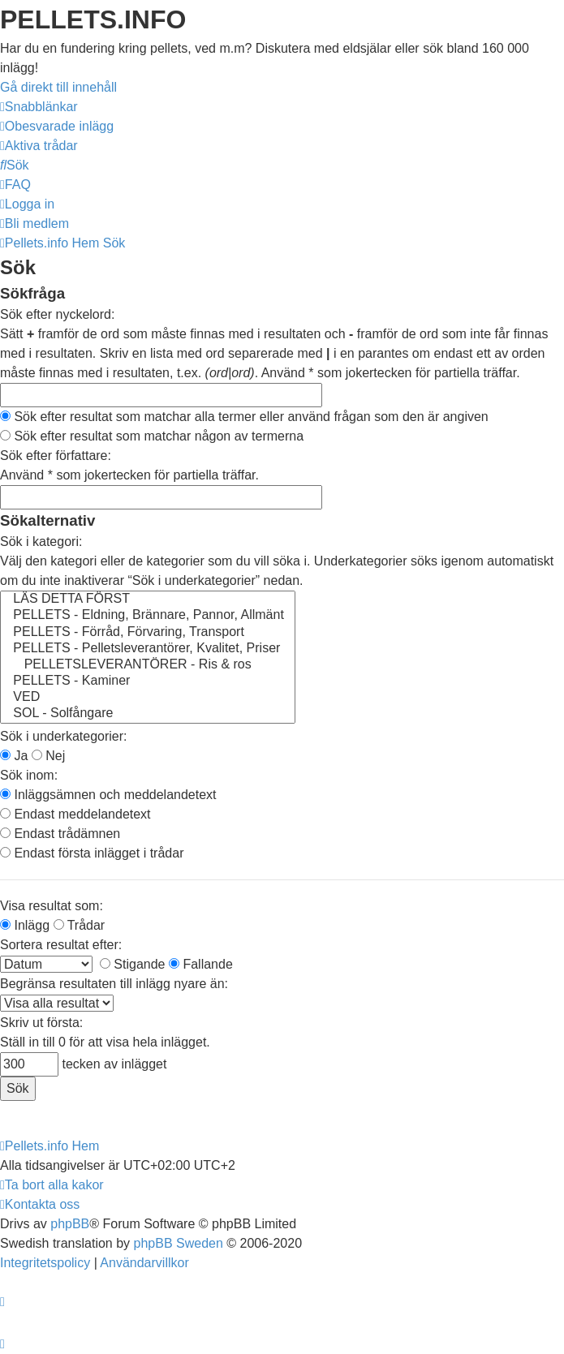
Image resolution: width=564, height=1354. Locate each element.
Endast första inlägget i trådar (91, 853)
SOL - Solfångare (148, 714)
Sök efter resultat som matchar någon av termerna (152, 436)
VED (148, 698)
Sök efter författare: (55, 455)
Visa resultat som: (51, 906)
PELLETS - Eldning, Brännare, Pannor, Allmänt (148, 616)
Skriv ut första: (41, 1022)
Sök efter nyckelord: (57, 314)
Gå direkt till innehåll (58, 87)
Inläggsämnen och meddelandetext (108, 795)
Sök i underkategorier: (63, 736)
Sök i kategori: (41, 541)
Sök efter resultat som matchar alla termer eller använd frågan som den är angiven (244, 416)
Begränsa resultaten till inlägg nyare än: (114, 984)
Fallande (201, 964)
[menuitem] (57, 126)
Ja (14, 756)
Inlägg (25, 925)
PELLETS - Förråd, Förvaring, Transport (148, 633)
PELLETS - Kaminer (148, 681)
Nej (48, 756)
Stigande (133, 964)
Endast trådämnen (60, 833)
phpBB (69, 1224)
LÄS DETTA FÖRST (148, 599)
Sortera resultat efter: (61, 945)
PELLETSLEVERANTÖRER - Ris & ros (148, 665)
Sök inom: (29, 775)
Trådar (79, 925)
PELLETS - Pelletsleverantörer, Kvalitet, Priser (148, 649)
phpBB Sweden (178, 1243)
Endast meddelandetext (75, 814)
